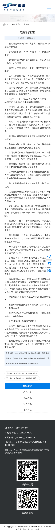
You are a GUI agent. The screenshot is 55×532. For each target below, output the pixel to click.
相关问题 (27, 410)
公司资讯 (27, 404)
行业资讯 (26, 24)
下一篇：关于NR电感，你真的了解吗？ (22, 378)
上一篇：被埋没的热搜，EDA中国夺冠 (21, 373)
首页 (8, 24)
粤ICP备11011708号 (31, 529)
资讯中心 (16, 24)
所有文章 (27, 392)
